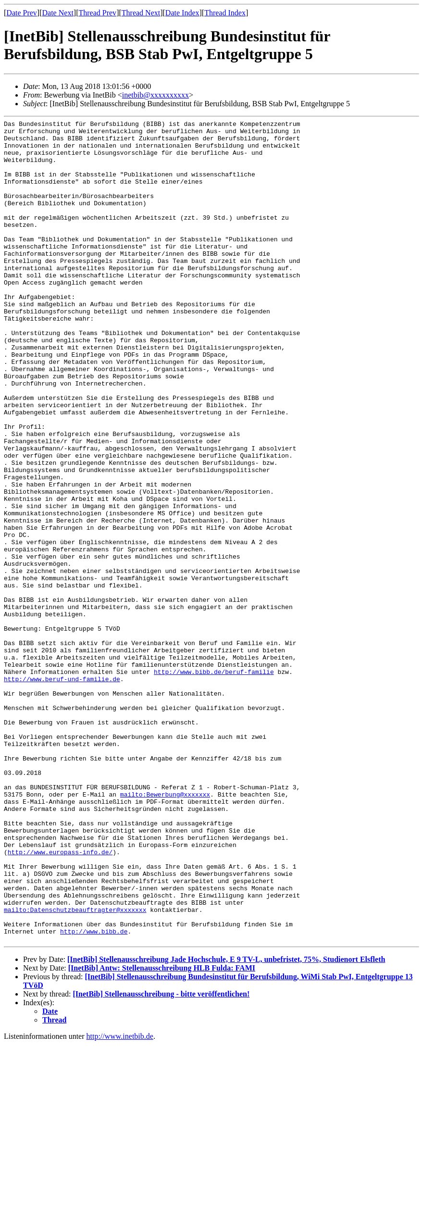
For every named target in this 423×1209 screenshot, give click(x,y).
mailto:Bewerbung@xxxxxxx (165, 929)
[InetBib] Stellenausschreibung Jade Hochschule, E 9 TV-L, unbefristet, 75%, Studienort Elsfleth (226, 1124)
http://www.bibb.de (93, 1094)
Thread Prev (97, 13)
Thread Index (225, 13)
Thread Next (141, 13)
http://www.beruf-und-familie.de (62, 791)
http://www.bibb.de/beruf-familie (214, 782)
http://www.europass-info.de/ (60, 999)
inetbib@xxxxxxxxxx (155, 95)
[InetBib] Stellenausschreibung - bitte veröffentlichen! (161, 1158)
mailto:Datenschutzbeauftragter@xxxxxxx (75, 1068)
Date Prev (21, 13)
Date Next (58, 13)
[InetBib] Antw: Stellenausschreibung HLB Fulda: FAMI (161, 1132)
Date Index (182, 13)
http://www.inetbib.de (120, 1201)
